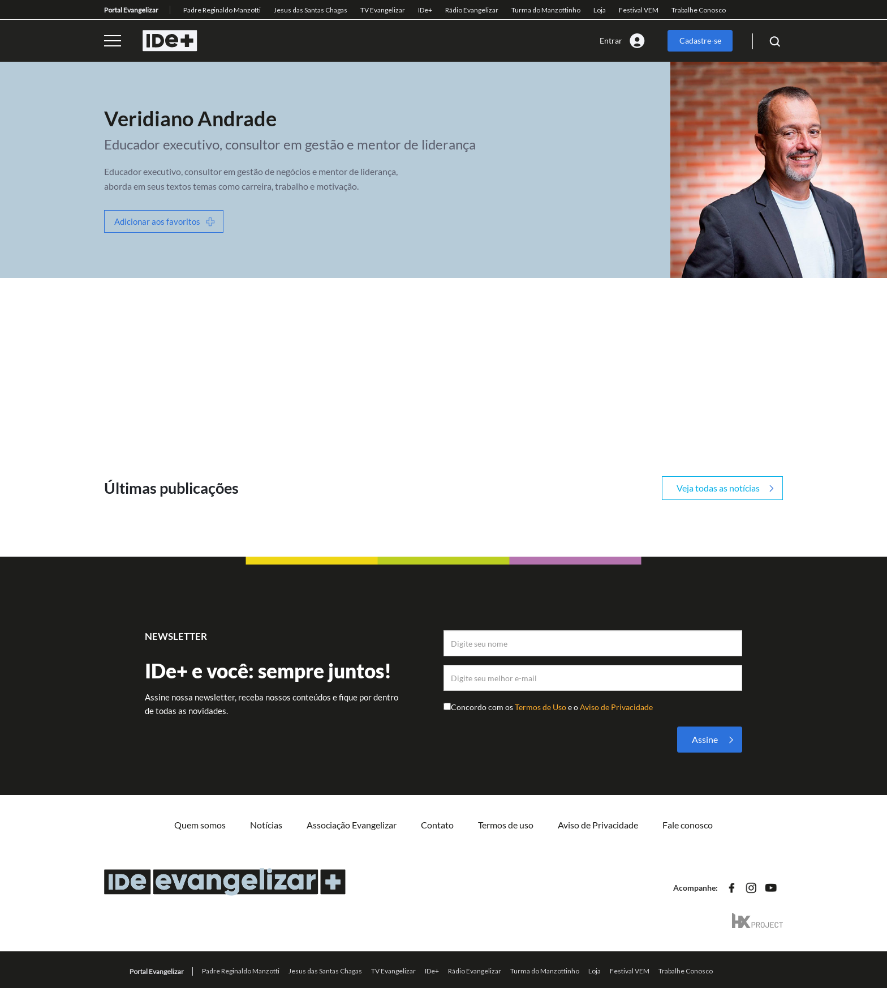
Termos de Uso (541, 707)
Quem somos (200, 824)
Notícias (266, 824)
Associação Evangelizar (352, 824)
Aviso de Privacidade (616, 707)
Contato (437, 824)
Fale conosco (687, 824)
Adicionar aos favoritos (157, 221)
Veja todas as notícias (718, 487)
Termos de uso (505, 824)
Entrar (611, 40)
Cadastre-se (700, 40)
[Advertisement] (443, 363)
